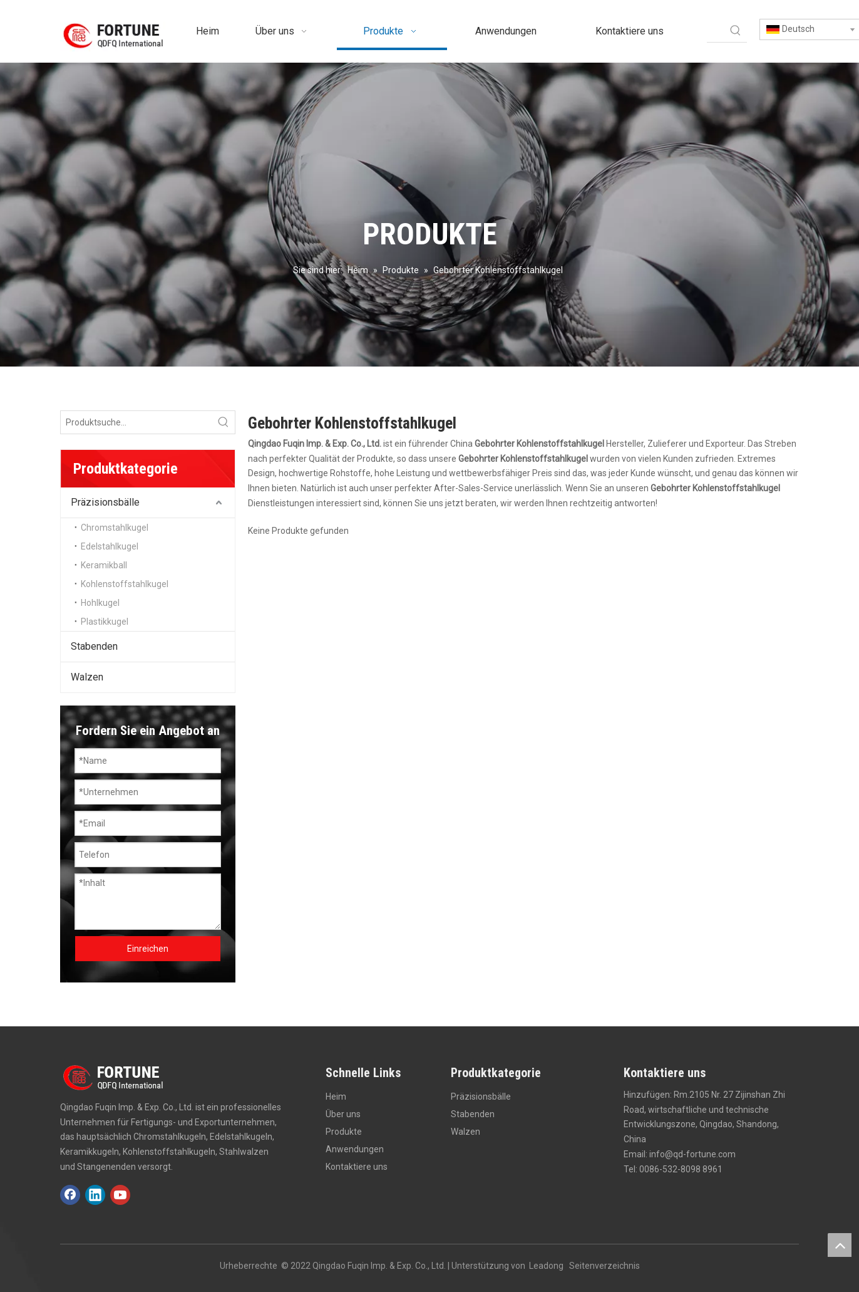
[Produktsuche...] (136, 422)
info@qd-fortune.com (692, 1154)
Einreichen (147, 949)
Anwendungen (355, 1149)
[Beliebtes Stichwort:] (735, 30)
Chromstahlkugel (114, 528)
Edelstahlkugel (109, 546)
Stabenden (94, 646)
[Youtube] (120, 1195)
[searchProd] (715, 30)
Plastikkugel (104, 622)
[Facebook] (70, 1195)
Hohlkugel (100, 603)
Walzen (87, 677)
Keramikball (104, 565)
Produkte (344, 1132)
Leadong (546, 1266)
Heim (336, 1096)
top (839, 1245)
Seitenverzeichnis (604, 1266)
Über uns (343, 1114)
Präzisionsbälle (105, 502)
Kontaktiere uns (357, 1167)
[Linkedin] (95, 1195)
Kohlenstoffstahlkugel (124, 584)
